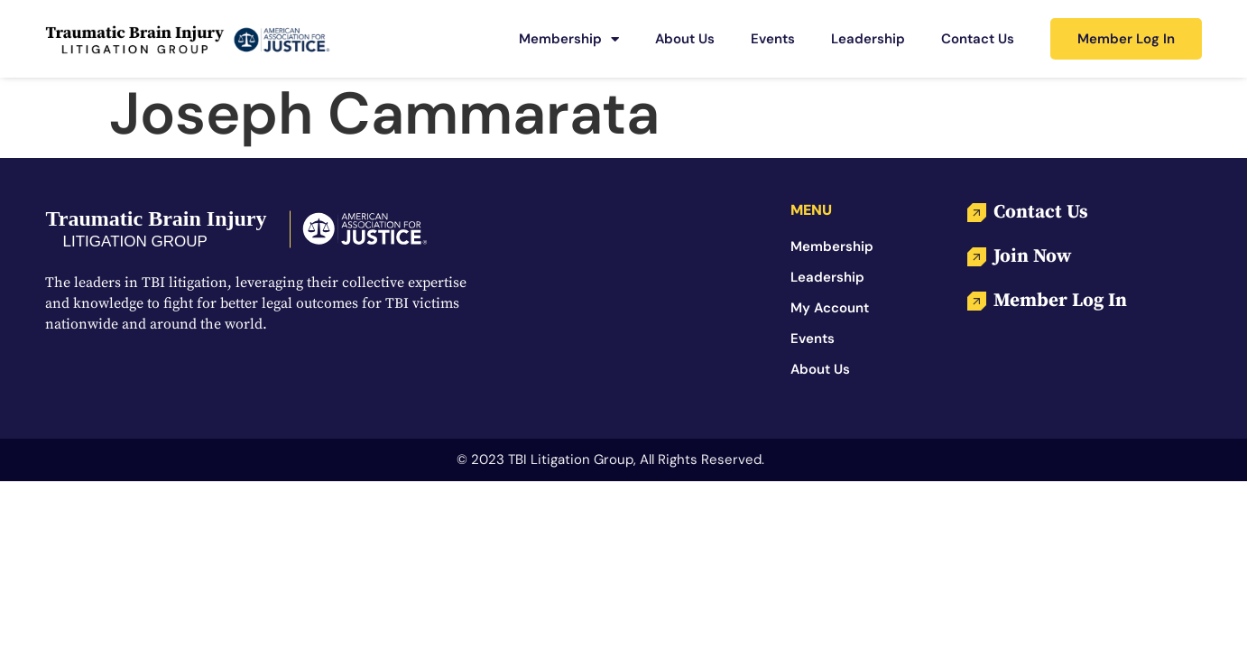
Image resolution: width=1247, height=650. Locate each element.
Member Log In (1126, 39)
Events (773, 39)
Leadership (868, 39)
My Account (829, 308)
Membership (569, 39)
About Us (685, 39)
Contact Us (977, 39)
